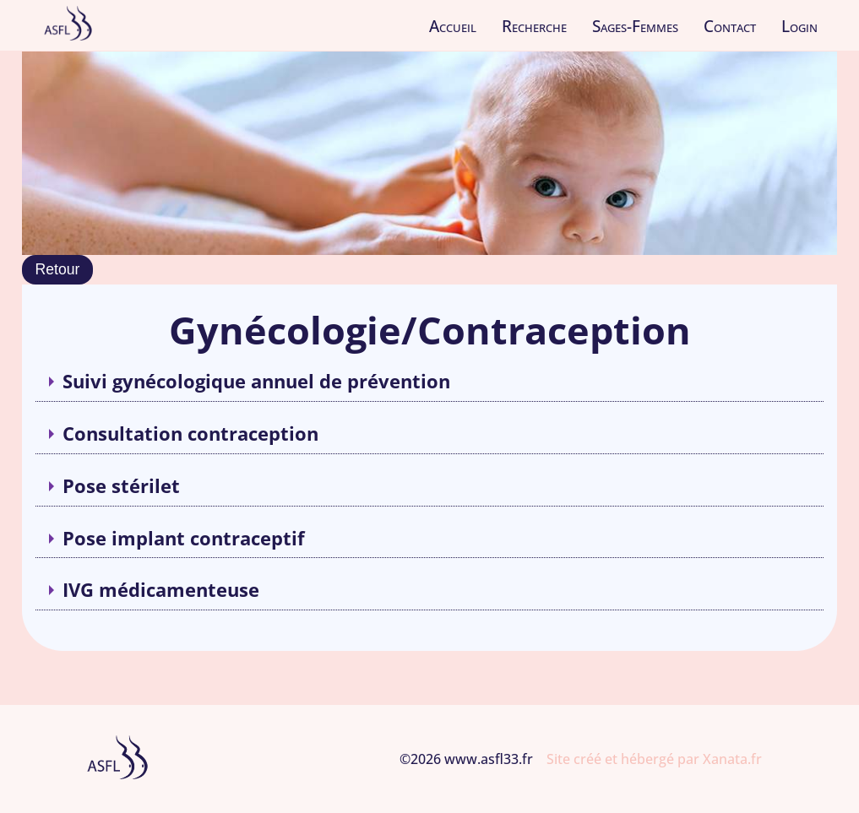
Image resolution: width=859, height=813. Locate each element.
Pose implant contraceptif (184, 538)
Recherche (534, 25)
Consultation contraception (190, 433)
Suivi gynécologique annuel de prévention (256, 381)
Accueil (452, 25)
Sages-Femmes (635, 25)
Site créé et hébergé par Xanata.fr (654, 759)
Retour (57, 269)
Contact (730, 25)
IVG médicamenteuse (161, 590)
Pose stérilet (121, 486)
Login (799, 25)
